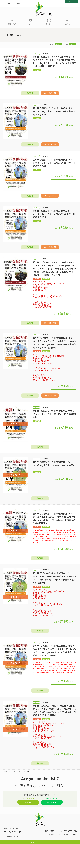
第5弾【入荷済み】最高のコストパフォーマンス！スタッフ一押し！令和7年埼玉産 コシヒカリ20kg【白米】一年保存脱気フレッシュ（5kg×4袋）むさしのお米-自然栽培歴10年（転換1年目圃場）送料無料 (54, 268)
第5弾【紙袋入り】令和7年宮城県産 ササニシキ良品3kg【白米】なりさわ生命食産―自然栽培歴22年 (54, 162)
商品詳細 (30, 93)
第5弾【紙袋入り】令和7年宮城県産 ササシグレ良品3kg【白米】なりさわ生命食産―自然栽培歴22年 (54, 111)
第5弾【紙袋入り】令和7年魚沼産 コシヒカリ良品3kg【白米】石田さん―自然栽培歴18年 (54, 465)
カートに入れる (50, 93)
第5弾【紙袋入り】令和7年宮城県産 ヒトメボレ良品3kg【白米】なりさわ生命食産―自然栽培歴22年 (54, 214)
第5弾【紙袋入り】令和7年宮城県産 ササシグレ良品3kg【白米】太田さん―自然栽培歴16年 (54, 414)
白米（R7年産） (13, 35)
